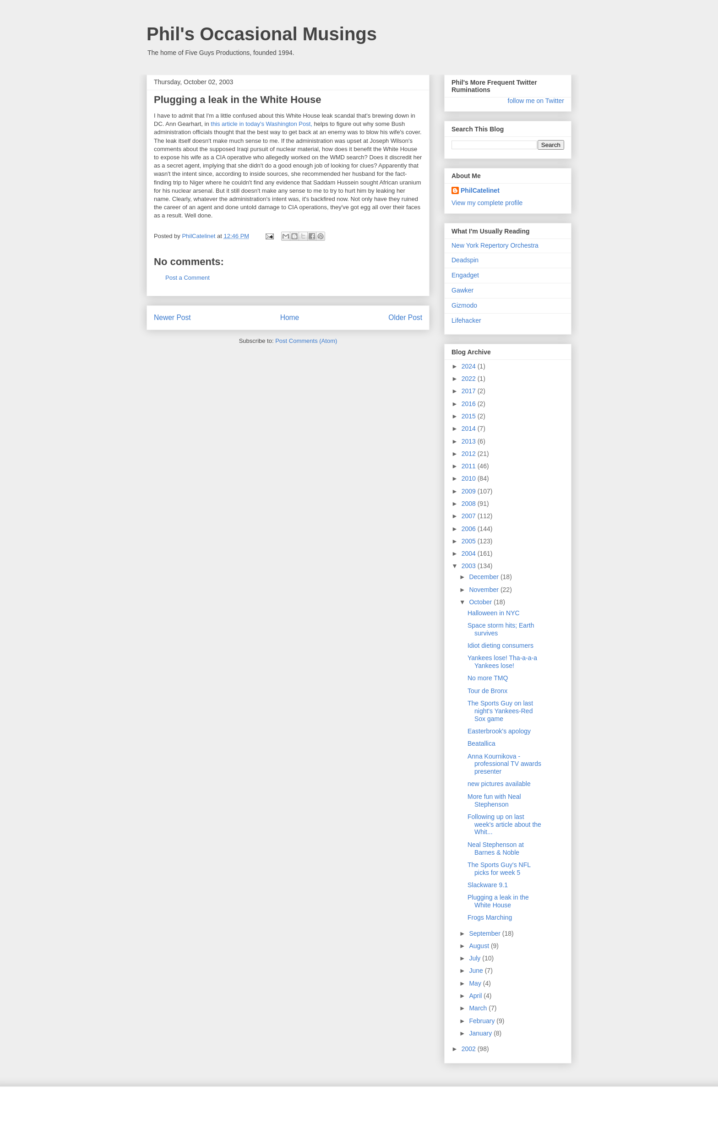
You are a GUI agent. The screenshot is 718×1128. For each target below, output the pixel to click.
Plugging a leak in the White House (498, 901)
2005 (470, 541)
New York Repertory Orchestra (494, 245)
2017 (470, 391)
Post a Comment (187, 277)
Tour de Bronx (487, 690)
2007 (470, 516)
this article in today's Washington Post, (261, 123)
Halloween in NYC (494, 613)
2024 (470, 366)
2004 (470, 553)
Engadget (465, 275)
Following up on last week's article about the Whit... (504, 824)
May (476, 983)
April (476, 995)
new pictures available (499, 783)
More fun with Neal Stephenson (494, 800)
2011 (470, 466)
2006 (470, 528)
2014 (470, 428)
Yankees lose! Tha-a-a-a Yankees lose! (502, 661)
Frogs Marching (490, 917)
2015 (470, 416)
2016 (470, 403)
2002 (470, 1048)
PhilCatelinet (480, 190)
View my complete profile (486, 202)
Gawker (462, 290)
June (476, 970)
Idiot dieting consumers (500, 645)
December (484, 576)
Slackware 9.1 (488, 885)
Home (289, 317)
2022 (470, 378)
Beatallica (481, 743)
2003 (470, 565)
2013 (470, 441)
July (475, 958)
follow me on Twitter (536, 100)
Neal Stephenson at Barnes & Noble (496, 848)
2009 (470, 491)
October (481, 602)
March (479, 1008)
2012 (470, 453)
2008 (470, 503)
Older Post (405, 317)
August (479, 945)
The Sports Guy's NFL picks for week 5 (499, 868)
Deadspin (465, 260)
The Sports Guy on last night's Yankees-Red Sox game (500, 711)
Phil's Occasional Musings (262, 34)
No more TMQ (488, 678)
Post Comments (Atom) (306, 340)
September (485, 933)
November (484, 589)
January (481, 1033)
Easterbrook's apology (499, 731)
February (482, 1021)
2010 (470, 478)
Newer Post (172, 317)
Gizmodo (464, 305)
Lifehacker (466, 320)
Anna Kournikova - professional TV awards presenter (504, 764)
